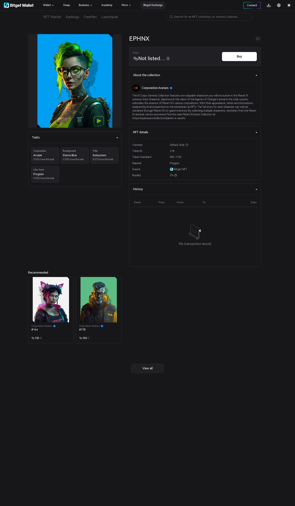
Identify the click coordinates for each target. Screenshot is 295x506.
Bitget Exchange (153, 5)
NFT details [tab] (195, 132)
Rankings (72, 17)
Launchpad (109, 17)
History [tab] (195, 189)
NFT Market (52, 17)
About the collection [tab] (195, 75)
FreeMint (90, 17)
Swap (66, 5)
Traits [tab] (75, 137)
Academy (107, 5)
